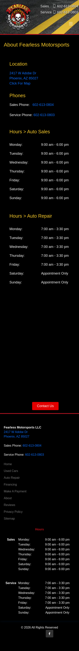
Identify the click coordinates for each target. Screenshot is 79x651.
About (8, 498)
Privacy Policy (13, 511)
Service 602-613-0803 (59, 12)
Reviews (9, 505)
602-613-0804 (43, 105)
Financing (10, 484)
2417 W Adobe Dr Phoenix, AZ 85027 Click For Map (23, 78)
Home (8, 464)
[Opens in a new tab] (49, 633)
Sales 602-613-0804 (59, 6)
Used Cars (11, 471)
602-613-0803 (44, 115)
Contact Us (45, 406)
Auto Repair (12, 477)
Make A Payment (15, 491)
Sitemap (9, 518)
